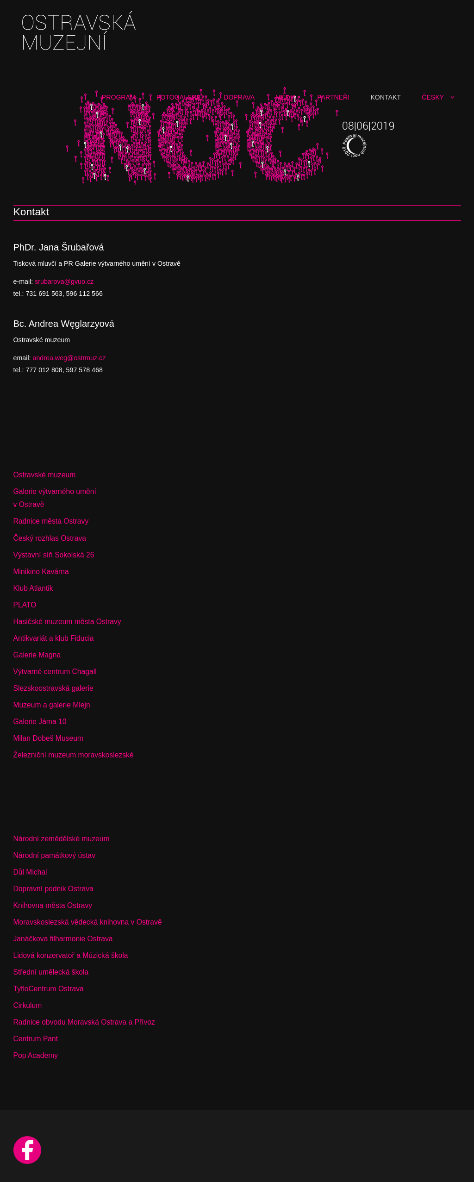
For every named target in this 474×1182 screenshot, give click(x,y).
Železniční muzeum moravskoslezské (73, 755)
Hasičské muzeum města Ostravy (67, 621)
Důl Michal (30, 872)
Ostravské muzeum (44, 475)
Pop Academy (35, 1055)
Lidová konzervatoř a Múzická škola (70, 955)
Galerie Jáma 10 (40, 721)
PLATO (25, 605)
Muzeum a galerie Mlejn (51, 705)
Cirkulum (27, 1005)
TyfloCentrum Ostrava (48, 989)
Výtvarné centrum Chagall (55, 671)
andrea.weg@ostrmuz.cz (69, 358)
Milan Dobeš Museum (48, 738)
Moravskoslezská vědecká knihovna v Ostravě (87, 922)
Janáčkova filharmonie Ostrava (63, 939)
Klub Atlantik (33, 588)
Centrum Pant (35, 1039)
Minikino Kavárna (41, 571)
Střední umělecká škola (51, 972)
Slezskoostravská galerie (53, 688)
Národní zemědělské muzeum (61, 839)
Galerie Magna (37, 655)
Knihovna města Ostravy (53, 905)
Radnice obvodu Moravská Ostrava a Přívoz (84, 1022)
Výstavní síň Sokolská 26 (53, 555)
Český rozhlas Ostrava (49, 538)
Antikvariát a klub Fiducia (53, 638)
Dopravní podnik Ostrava (53, 889)
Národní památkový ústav (54, 855)
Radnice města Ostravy (51, 521)
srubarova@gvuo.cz (64, 281)
